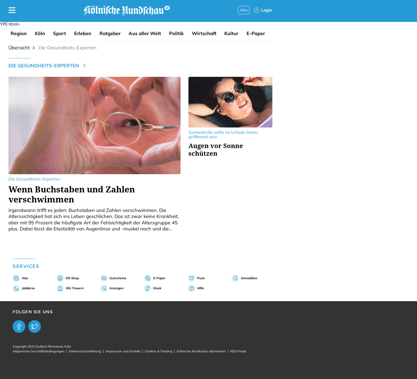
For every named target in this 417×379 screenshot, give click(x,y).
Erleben (82, 33)
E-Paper (256, 33)
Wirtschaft (204, 33)
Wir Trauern (75, 288)
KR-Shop (72, 278)
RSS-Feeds (238, 351)
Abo (243, 10)
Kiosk (157, 288)
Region (19, 33)
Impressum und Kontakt (123, 351)
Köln (40, 33)
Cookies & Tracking (158, 351)
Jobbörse (28, 288)
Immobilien (249, 278)
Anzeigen (117, 288)
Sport (59, 33)
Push (201, 278)
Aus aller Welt (145, 33)
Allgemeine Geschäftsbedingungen (38, 351)
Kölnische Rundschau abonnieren (201, 351)
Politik (176, 33)
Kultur (231, 33)
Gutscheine (118, 278)
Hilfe (200, 288)
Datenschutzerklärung (85, 351)
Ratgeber (110, 33)
